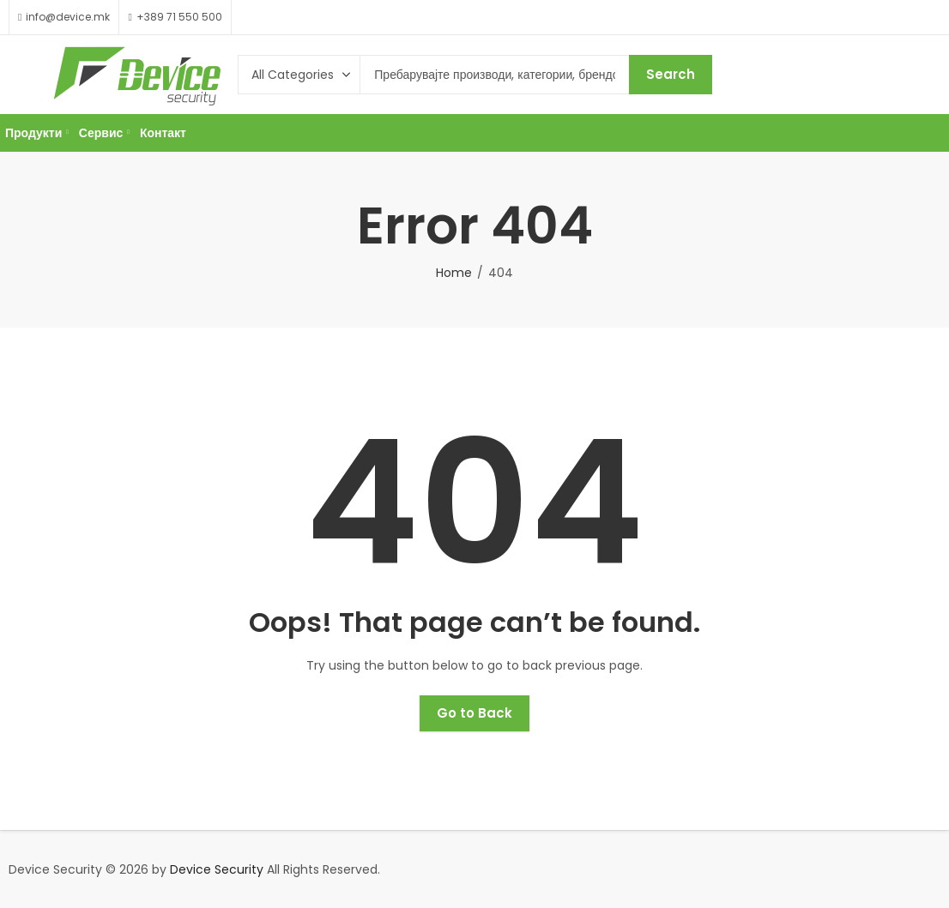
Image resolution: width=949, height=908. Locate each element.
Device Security (216, 869)
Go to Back (474, 713)
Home (454, 272)
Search (670, 74)
